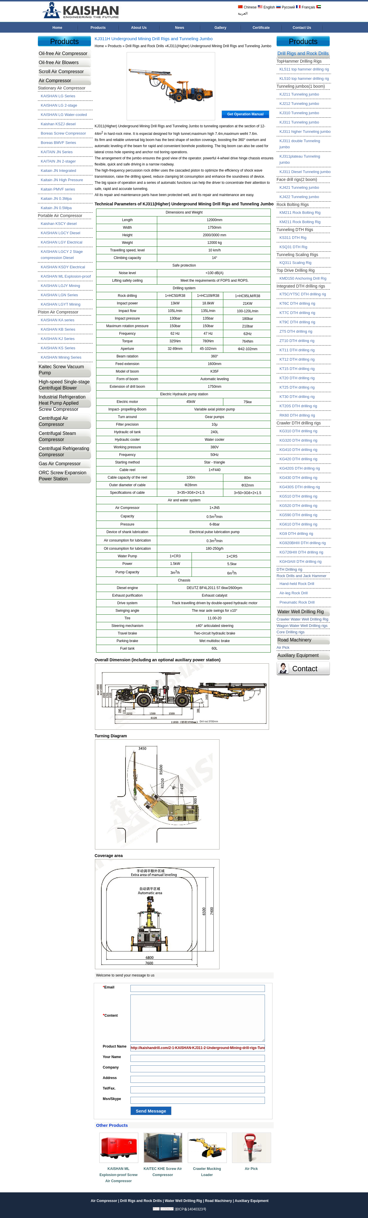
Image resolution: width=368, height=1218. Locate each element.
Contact (304, 668)
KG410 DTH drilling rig (298, 449)
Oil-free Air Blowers (59, 62)
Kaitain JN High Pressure (62, 180)
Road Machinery (294, 639)
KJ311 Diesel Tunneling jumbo (305, 172)
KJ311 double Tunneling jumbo (299, 144)
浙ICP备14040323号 (190, 1209)
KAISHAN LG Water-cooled (64, 114)
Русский (285, 7)
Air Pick (251, 1169)
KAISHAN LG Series (58, 96)
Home (57, 28)
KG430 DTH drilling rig (298, 477)
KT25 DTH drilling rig (297, 387)
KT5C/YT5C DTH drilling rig (302, 294)
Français (305, 7)
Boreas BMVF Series (58, 142)
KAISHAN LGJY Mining (60, 285)
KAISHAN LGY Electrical (61, 242)
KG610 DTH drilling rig (298, 524)
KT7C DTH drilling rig (297, 313)
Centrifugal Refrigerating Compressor (64, 451)
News (179, 28)
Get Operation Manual (245, 114)
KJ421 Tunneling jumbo (299, 187)
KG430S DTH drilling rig (299, 487)
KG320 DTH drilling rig (298, 440)
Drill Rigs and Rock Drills (144, 46)
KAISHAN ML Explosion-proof (66, 276)
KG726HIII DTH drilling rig (301, 552)
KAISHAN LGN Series (59, 295)
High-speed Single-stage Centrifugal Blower (64, 384)
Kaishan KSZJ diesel (58, 124)
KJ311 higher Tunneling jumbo (305, 131)
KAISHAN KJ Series (58, 338)
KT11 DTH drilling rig (297, 350)
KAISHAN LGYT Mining (60, 304)
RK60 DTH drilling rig (297, 415)
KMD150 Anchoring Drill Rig (302, 278)
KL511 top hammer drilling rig (304, 69)
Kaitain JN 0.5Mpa (56, 208)
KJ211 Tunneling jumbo (299, 94)
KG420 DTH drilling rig (298, 459)
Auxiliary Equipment (298, 655)
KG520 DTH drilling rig (298, 505)
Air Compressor (55, 80)
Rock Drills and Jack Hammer (301, 576)
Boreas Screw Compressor (63, 133)
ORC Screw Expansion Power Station (62, 475)
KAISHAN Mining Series (61, 357)
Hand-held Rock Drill (296, 583)
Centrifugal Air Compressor (53, 421)
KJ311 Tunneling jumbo (299, 122)
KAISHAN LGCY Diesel (60, 233)
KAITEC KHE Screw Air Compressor (163, 1172)
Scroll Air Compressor (61, 71)
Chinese (247, 7)
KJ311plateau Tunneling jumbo (299, 159)
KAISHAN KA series (58, 320)
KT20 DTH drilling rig (297, 378)
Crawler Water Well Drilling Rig (302, 619)
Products (98, 28)
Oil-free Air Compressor (63, 53)
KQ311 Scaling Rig (295, 262)
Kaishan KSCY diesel (59, 223)
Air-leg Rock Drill (293, 593)
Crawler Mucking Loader (207, 1172)
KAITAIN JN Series (57, 152)
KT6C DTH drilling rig (297, 303)
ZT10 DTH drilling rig (296, 341)
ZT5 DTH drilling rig (295, 331)
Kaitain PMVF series (58, 189)
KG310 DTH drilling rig (298, 431)
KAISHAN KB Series (58, 329)
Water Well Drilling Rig (300, 611)
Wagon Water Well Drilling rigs (302, 625)
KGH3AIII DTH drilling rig (300, 561)
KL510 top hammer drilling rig (304, 78)
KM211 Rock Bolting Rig (300, 212)
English (266, 7)
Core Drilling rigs (291, 632)
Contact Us (302, 28)
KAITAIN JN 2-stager (58, 161)
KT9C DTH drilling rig (297, 322)
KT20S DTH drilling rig (298, 406)
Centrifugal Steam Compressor (57, 436)
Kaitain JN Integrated (58, 170)
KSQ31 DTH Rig (293, 247)
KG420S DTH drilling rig (299, 468)
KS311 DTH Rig (292, 237)
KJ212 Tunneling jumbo (299, 103)
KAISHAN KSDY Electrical (63, 267)
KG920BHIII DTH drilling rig (302, 543)
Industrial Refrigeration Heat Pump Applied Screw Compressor (62, 403)
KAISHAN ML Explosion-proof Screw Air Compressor (119, 1175)
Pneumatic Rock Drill (297, 602)
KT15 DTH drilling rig (297, 368)
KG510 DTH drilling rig (298, 496)
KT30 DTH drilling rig (297, 396)
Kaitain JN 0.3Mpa (56, 198)
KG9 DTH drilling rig (296, 533)
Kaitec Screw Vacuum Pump (61, 369)
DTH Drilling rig (289, 569)
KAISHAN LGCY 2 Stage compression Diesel (62, 254)
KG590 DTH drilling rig (298, 515)
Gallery (221, 28)
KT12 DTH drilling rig (297, 359)
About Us (138, 28)
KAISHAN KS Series (58, 348)
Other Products (112, 1125)
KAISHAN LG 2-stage (59, 105)
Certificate (261, 28)
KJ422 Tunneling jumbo (299, 197)
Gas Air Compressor (60, 463)
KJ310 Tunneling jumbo (299, 113)
